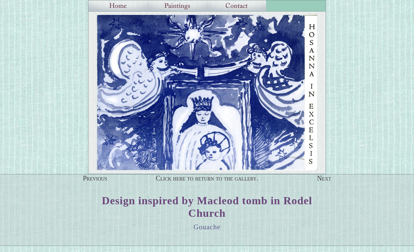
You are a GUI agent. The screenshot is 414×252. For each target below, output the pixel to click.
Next (324, 178)
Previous (95, 178)
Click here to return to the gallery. (207, 178)
